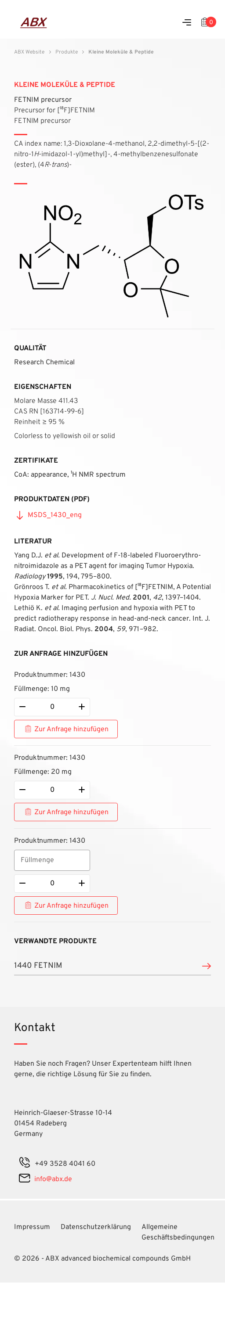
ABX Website (29, 52)
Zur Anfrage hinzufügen (71, 729)
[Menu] (186, 23)
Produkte (66, 52)
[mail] (24, 1179)
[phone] (24, 1164)
